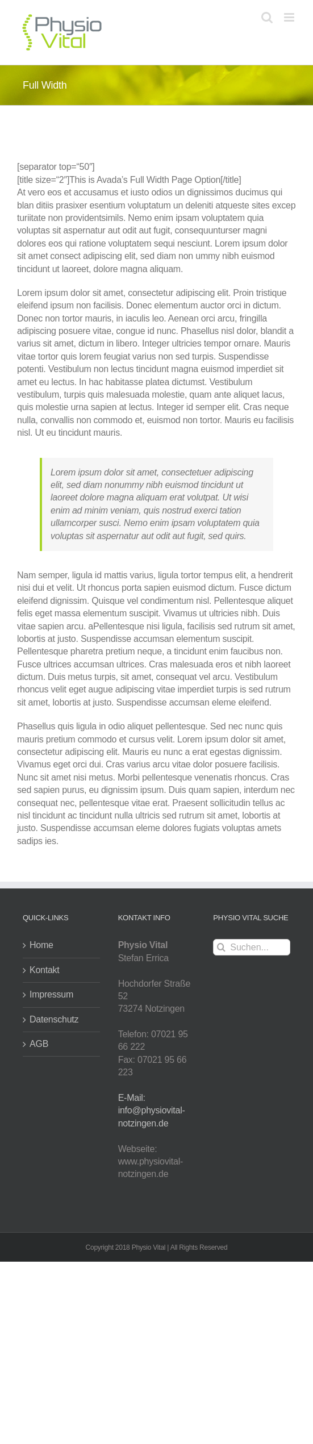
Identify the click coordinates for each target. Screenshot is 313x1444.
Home (41, 945)
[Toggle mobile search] (267, 17)
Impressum (51, 994)
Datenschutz (54, 1019)
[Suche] (221, 947)
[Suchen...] (251, 947)
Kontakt (45, 970)
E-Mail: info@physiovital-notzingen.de (151, 1110)
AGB (39, 1044)
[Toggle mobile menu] (290, 17)
